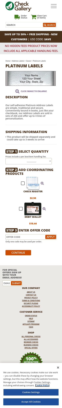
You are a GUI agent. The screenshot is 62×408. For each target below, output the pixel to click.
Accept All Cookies (31, 401)
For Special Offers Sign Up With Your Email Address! (12, 274)
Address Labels (18, 61)
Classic (28, 61)
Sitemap (31, 321)
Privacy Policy (31, 298)
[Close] (58, 367)
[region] (31, 385)
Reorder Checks (31, 342)
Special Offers (31, 348)
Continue (18, 252)
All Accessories (31, 339)
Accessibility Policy (31, 306)
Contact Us (31, 295)
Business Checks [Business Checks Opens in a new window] (31, 345)
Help (31, 319)
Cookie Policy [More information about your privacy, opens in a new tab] (42, 385)
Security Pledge (31, 303)
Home (7, 61)
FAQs (31, 327)
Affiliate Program (30, 324)
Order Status (31, 316)
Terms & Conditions (31, 301)
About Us (31, 292)
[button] (42, 183)
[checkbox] (31, 183)
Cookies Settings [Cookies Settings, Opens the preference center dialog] (31, 392)
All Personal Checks (30, 336)
